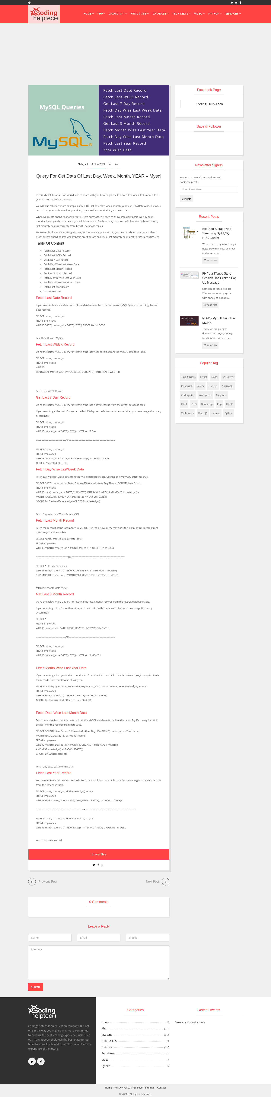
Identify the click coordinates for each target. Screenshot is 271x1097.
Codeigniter (187, 395)
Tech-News (181, 13)
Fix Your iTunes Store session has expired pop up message (219, 278)
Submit (35, 986)
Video (199, 13)
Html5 (229, 404)
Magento (221, 395)
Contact (161, 1087)
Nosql (214, 377)
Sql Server (228, 377)
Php (101, 13)
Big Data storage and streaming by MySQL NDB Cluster (216, 233)
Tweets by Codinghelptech (190, 1022)
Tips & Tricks (188, 377)
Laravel (216, 413)
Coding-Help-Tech (209, 104)
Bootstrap (206, 404)
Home (89, 13)
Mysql (83, 164)
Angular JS (227, 386)
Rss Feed (138, 1087)
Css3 (194, 404)
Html (184, 404)
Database (160, 13)
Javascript (118, 13)
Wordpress (205, 395)
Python (215, 13)
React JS (202, 413)
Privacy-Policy (122, 1087)
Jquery (200, 386)
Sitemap (150, 1087)
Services (233, 13)
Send (186, 198)
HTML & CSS (140, 13)
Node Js (213, 386)
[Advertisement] (135, 56)
